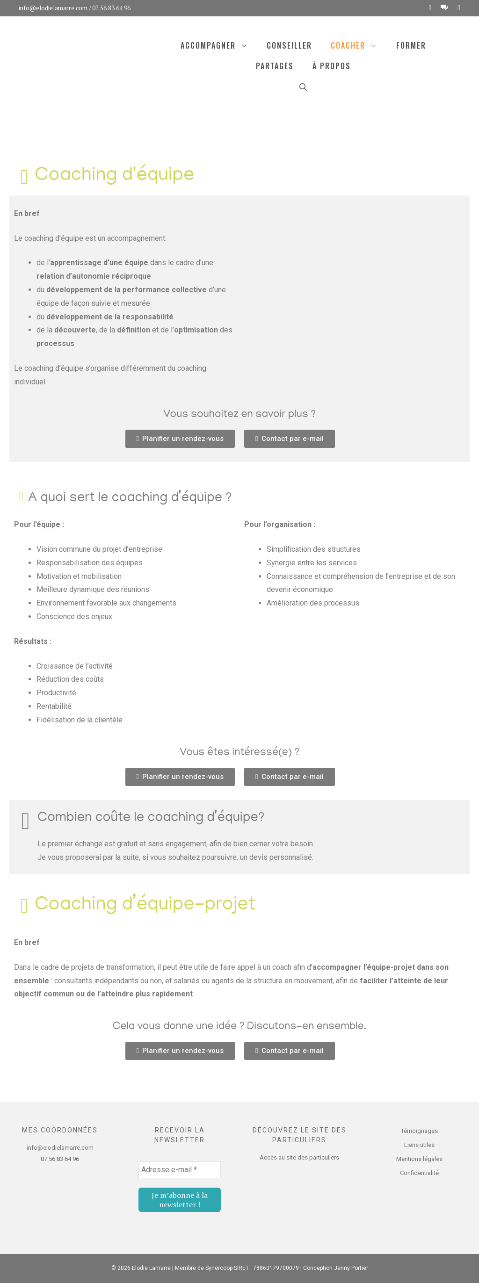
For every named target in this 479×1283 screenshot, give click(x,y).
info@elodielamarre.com (53, 8)
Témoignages (419, 1130)
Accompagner (219, 45)
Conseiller (289, 45)
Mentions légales (419, 1158)
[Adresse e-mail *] (179, 1169)
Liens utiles (419, 1144)
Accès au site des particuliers (299, 1157)
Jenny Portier (351, 1268)
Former (411, 45)
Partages (275, 66)
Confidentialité (419, 1172)
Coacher (359, 45)
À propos (331, 66)
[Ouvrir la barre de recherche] (303, 86)
